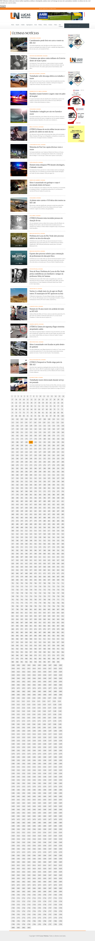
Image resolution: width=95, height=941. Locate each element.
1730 (13, 904)
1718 (55, 898)
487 (22, 524)
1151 (18, 714)
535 (22, 537)
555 (58, 540)
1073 (28, 688)
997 (49, 662)
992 (26, 662)
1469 (60, 816)
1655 (39, 878)
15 (59, 396)
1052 (23, 681)
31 (12, 403)
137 (13, 429)
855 (58, 622)
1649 (60, 875)
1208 (55, 731)
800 (26, 609)
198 (17, 445)
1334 (34, 773)
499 (22, 527)
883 (22, 632)
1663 (28, 882)
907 (22, 639)
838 (35, 619)
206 (54, 445)
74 (16, 412)
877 (49, 629)
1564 (34, 849)
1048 (55, 678)
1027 (49, 672)
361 (49, 488)
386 (54, 494)
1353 (28, 780)
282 (17, 468)
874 (35, 629)
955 (22, 652)
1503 (28, 829)
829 (49, 616)
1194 (33, 727)
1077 (49, 688)
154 (35, 432)
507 (58, 527)
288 (44, 468)
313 (49, 475)
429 (31, 508)
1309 (60, 763)
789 (31, 606)
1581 (18, 855)
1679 (60, 885)
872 (26, 629)
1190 (13, 727)
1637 (49, 872)
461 (13, 517)
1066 (44, 685)
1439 (60, 806)
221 (13, 452)
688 (63, 576)
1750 (13, 911)
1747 (49, 908)
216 (44, 449)
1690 (13, 891)
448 (63, 511)
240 (44, 455)
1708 (55, 895)
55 (50, 406)
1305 (39, 763)
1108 (54, 698)
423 (58, 504)
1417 (49, 800)
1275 (39, 754)
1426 (44, 803)
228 (44, 452)
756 (44, 596)
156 (44, 432)
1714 (34, 898)
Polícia (45, 24)
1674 (34, 885)
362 (54, 488)
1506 (44, 829)
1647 (49, 875)
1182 (23, 724)
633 (31, 563)
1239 (60, 740)
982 (35, 658)
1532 (23, 839)
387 (58, 494)
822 (17, 616)
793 (49, 606)
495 (58, 524)
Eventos (50, 24)
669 (31, 573)
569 (13, 547)
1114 (33, 701)
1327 (49, 770)
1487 (49, 822)
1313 (28, 767)
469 (49, 517)
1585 (39, 855)
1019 (60, 668)
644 (26, 567)
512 (26, 531)
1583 (28, 855)
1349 (60, 777)
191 (40, 442)
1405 (39, 796)
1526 (44, 836)
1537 (49, 839)
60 (16, 409)
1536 (44, 839)
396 (44, 498)
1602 (23, 862)
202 (35, 445)
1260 (13, 750)
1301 (18, 763)
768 (44, 599)
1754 (34, 911)
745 (49, 593)
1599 (60, 859)
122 (53, 422)
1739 (60, 904)
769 (49, 599)
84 (54, 412)
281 (13, 468)
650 (54, 567)
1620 (13, 868)
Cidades (23, 24)
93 (35, 416)
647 (40, 567)
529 (49, 534)
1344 (34, 777)
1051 (18, 681)
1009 (60, 665)
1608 (55, 862)
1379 (60, 786)
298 (35, 472)
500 (26, 527)
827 (40, 616)
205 (49, 445)
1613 (28, 865)
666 (17, 573)
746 (54, 593)
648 (44, 567)
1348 (55, 777)
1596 (44, 859)
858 (17, 626)
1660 (13, 882)
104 (26, 419)
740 (26, 593)
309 (31, 475)
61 (20, 409)
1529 (60, 836)
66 (39, 409)
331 (22, 481)
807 (58, 609)
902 (54, 636)
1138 (54, 708)
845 (13, 622)
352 (63, 485)
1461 (18, 816)
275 (40, 465)
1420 (13, 803)
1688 (55, 888)
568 (63, 544)
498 (17, 527)
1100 (13, 698)
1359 (60, 780)
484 (63, 521)
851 (40, 622)
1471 (18, 819)
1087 (49, 691)
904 (63, 636)
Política (40, 24)
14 (55, 396)
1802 (23, 927)
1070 (13, 688)
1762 (23, 914)
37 (35, 403)
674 (54, 573)
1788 (55, 921)
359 (40, 488)
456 (44, 514)
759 (58, 596)
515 (40, 531)
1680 (13, 888)
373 (49, 491)
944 (26, 649)
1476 (44, 819)
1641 (18, 875)
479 (40, 521)
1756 (44, 911)
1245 (39, 744)
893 (13, 636)
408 (44, 501)
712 (63, 583)
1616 (44, 865)
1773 (28, 918)
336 (44, 481)
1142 (23, 711)
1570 (13, 852)
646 (35, 567)
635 (40, 563)
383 (40, 494)
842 (54, 619)
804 (44, 609)
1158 (54, 714)
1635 (39, 872)
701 (13, 583)
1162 (23, 718)
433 (49, 508)
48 (24, 406)
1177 (49, 721)
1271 (18, 754)
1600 (13, 862)
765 (31, 599)
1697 (49, 891)
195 (58, 442)
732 (44, 590)
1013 (28, 668)
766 (35, 599)
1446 (44, 809)
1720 (13, 901)
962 (54, 652)
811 (22, 613)
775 (22, 603)
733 (49, 590)
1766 (44, 914)
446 (54, 511)
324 (44, 478)
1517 (49, 832)
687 (58, 576)
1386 (44, 790)
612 (44, 557)
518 (53, 531)
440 (26, 511)
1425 (39, 803)
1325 (39, 770)
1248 (55, 744)
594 (17, 554)
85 (58, 412)
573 (31, 547)
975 (58, 655)
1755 (39, 911)
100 (62, 416)
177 (31, 439)
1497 (49, 826)
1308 (55, 763)
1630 (13, 872)
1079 (60, 688)
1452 (23, 813)
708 (44, 583)
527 (40, 534)
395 (40, 498)
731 (40, 590)
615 (58, 557)
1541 (18, 842)
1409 (60, 796)
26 (47, 399)
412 (63, 501)
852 (44, 622)
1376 (44, 786)
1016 (44, 668)
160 (63, 432)
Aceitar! (3, 6)
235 (22, 455)
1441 (18, 809)
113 (13, 422)
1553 (28, 845)
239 (40, 455)
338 (54, 481)
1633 (28, 872)
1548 (55, 842)
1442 (23, 809)
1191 (18, 727)
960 (44, 652)
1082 (23, 691)
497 (13, 527)
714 (17, 586)
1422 (23, 803)
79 (35, 412)
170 (54, 435)
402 (17, 501)
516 (44, 531)
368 (26, 491)
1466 (44, 816)
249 (31, 458)
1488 (55, 822)
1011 (18, 668)
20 (24, 399)
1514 (34, 832)
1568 (55, 849)
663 (58, 570)
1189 (59, 724)
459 (58, 514)
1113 (28, 701)
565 (49, 544)
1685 (39, 888)
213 (31, 449)
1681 (18, 888)
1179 (59, 721)
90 (24, 416)
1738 (55, 904)
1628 (55, 868)
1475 (39, 819)
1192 (23, 727)
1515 (39, 832)
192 (44, 442)
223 (22, 452)
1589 (60, 855)
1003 (28, 665)
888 (44, 632)
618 (17, 560)
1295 (39, 760)
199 (22, 445)
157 (49, 432)
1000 (13, 665)
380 (26, 494)
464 (26, 517)
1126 (44, 704)
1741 (18, 908)
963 (58, 652)
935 (40, 645)
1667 (49, 882)
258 (17, 462)
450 (17, 514)
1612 (23, 865)
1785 (39, 921)
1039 (60, 675)
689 (13, 580)
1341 (18, 777)
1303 (28, 763)
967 (22, 655)
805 (49, 609)
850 (35, 622)
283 (22, 468)
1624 (34, 868)
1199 (59, 727)
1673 (28, 885)
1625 (39, 868)
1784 (34, 921)
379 (22, 494)
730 (35, 590)
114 (17, 422)
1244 (34, 744)
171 (58, 435)
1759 (60, 911)
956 (26, 652)
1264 (34, 750)
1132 (23, 708)
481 (49, 521)
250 (35, 458)
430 (35, 508)
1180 (13, 724)
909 (31, 639)
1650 (13, 878)
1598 (55, 859)
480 (44, 521)
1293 (28, 760)
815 (40, 613)
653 (13, 570)
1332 (23, 773)
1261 (18, 750)
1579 (60, 852)
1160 (13, 718)
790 (35, 606)
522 (17, 534)
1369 (60, 783)
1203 (28, 731)
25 (43, 399)
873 (31, 629)
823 (22, 616)
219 (58, 449)
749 (13, 596)
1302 (23, 763)
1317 (49, 767)
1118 (54, 701)
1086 (44, 691)
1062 (23, 685)
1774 (34, 918)
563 (40, 544)
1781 (18, 921)
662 (54, 570)
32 (16, 403)
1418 (55, 800)
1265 (39, 750)
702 (17, 583)
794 (54, 606)
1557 (49, 845)
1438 (55, 806)
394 (35, 498)
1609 (60, 862)
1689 (60, 888)
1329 (60, 770)
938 (54, 645)
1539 (60, 839)
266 (54, 462)
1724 (34, 901)
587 (40, 550)
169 (49, 435)
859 (22, 626)
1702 (23, 895)
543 (58, 537)
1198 (54, 727)
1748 (55, 908)
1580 (13, 855)
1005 (39, 665)
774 (17, 603)
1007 (49, 665)
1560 (13, 849)
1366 (44, 783)
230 (54, 452)
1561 (18, 849)
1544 (34, 842)
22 (31, 399)
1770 (13, 918)
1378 (55, 786)
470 (54, 517)
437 (13, 511)
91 (27, 416)
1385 (39, 790)
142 (35, 429)
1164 (33, 718)
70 (54, 409)
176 (26, 439)
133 (49, 426)
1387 (49, 790)
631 (22, 563)
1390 (13, 793)
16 (63, 396)
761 (13, 599)
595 (22, 554)
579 (58, 547)
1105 (39, 698)
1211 (18, 734)
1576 (44, 852)
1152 (23, 714)
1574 (34, 852)
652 (63, 567)
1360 (13, 783)
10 (40, 396)
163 (22, 435)
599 (40, 554)
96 (47, 416)
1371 (18, 786)
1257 (49, 747)
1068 (55, 685)
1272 (23, 754)
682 (35, 576)
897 (31, 636)
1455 (39, 813)
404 (26, 501)
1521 (18, 836)
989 (13, 662)
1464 (34, 816)
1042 (23, 678)
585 (31, 550)
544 (63, 537)
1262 (23, 750)
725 (13, 590)
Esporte (17, 24)
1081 (18, 691)
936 (44, 645)
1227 (49, 737)
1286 (44, 757)
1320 (13, 770)
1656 (44, 878)
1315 (39, 767)
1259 (60, 747)
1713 (28, 898)
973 (49, 655)
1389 (60, 790)
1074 (34, 688)
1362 (23, 783)
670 (35, 573)
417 (31, 504)
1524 (34, 836)
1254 (34, 747)
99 (58, 416)
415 (22, 504)
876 (44, 629)
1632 (23, 872)
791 (40, 606)
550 (35, 540)
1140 (13, 711)
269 (13, 465)
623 (40, 560)
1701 (18, 895)
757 (49, 596)
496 (63, 524)
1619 (60, 865)
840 (44, 619)
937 (49, 645)
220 (63, 449)
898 (35, 636)
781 (49, 603)
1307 (49, 763)
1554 (34, 845)
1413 (28, 800)
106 (35, 419)
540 (44, 537)
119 (40, 422)
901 (49, 636)
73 (12, 412)
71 (58, 409)
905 (13, 639)
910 (35, 639)
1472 (23, 819)
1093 (28, 695)
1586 (44, 855)
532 (63, 534)
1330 (13, 773)
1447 (49, 809)
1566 (44, 849)
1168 (54, 718)
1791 (18, 924)
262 (35, 462)
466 (35, 517)
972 (44, 655)
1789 (60, 921)
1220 (13, 737)
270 (17, 465)
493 (49, 524)
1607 (49, 862)
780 (44, 603)
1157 (49, 714)
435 (58, 508)
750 (17, 596)
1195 (39, 727)
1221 (18, 737)
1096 (44, 695)
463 (22, 517)
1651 (18, 878)
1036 (44, 675)
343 (22, 485)
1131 (18, 708)
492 (44, 524)
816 (44, 613)
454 (35, 514)
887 (40, 632)
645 (31, 567)
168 (44, 435)
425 (13, 508)
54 (47, 406)
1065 (39, 685)
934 (35, 645)
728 (26, 590)
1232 (23, 740)
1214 (34, 734)
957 (31, 652)
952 (63, 649)
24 (39, 399)
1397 (49, 793)
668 (26, 573)
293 (13, 472)
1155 (39, 714)
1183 (28, 724)
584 (26, 550)
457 (49, 514)
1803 (28, 927)
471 (58, 517)
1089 (60, 691)
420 (44, 504)
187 (22, 442)
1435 (39, 806)
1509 (60, 829)
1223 (28, 737)
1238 (55, 740)
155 (40, 432)
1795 (39, 924)
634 (35, 563)
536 (26, 537)
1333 (28, 773)
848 (26, 622)
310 (35, 475)
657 (31, 570)
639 (58, 563)
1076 (44, 688)
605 (13, 557)
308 (26, 475)
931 (22, 645)
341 (13, 485)
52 (39, 406)
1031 (18, 675)
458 (54, 514)
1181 (18, 724)
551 (40, 540)
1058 (55, 681)
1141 (18, 711)
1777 (49, 918)
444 (44, 511)
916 (63, 639)
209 (13, 449)
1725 (39, 901)
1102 (23, 698)
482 (54, 521)
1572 (23, 852)
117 (31, 422)
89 (20, 416)
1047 (49, 678)
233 (13, 455)
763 (22, 599)
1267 (49, 750)
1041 (18, 678)
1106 (44, 698)
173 (13, 439)
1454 (34, 813)
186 (17, 442)
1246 (44, 744)
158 (54, 432)
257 (13, 462)
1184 (33, 724)
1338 (55, 773)
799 (22, 609)
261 (31, 462)
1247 (49, 744)
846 (17, 622)
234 (17, 455)
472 (63, 517)
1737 (49, 904)
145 (49, 429)
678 (17, 576)
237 (31, 455)
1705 (39, 895)
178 (35, 439)
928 (63, 642)
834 (17, 619)
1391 (18, 793)
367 (22, 491)
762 (17, 599)
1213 (28, 734)
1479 (60, 819)
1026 (44, 672)
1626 (44, 868)
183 (58, 439)
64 (31, 409)
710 (54, 583)
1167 (49, 718)
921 (31, 642)
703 (22, 583)
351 (58, 485)
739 (22, 593)
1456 (44, 813)
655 (22, 570)
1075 (39, 688)
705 (31, 583)
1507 (49, 829)
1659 (60, 878)
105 (31, 419)
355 (22, 488)
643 (22, 567)
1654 (34, 878)
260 (26, 462)
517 (49, 531)
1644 (34, 875)
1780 (13, 921)
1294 (34, 760)
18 (16, 399)
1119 (59, 701)
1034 (34, 675)
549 (31, 540)
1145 (39, 711)
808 (63, 609)
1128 (54, 704)
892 (63, 632)
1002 (23, 665)
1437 (49, 806)
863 (40, 626)
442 (35, 511)
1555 (39, 845)
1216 (44, 734)
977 (13, 658)
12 (48, 396)
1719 (60, 898)
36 (31, 403)
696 (44, 580)
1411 (18, 800)
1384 (34, 790)
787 (22, 606)
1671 (18, 885)
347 (40, 485)
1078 (55, 688)
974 (54, 655)
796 (63, 606)
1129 (59, 704)
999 (58, 662)
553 (49, 540)
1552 (23, 845)
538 (35, 537)
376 (63, 491)
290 (54, 468)
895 (22, 636)
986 (54, 658)
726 (17, 590)
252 (44, 458)
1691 (18, 891)
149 (13, 432)
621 (31, 560)
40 (47, 403)
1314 (34, 767)
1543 (28, 842)
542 (54, 537)
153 (31, 432)
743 (40, 593)
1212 (23, 734)
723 (58, 586)
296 (26, 472)
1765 (39, 914)
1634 (34, 872)
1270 (13, 754)
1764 (34, 914)
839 (40, 619)
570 (17, 547)
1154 (33, 714)
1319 (60, 767)
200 (26, 445)
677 (13, 576)
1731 (18, 904)
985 (49, 658)
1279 (60, 754)
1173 (28, 721)
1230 (13, 740)
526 (35, 534)
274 (35, 465)
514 (35, 531)
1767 (49, 914)
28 (54, 399)
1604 (34, 862)
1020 (13, 672)
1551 (18, 845)
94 (39, 416)
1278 (55, 754)
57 (58, 406)
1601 (18, 862)
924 (44, 642)
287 (40, 468)
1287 (49, 757)
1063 (28, 685)
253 (49, 458)
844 (63, 619)
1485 (39, 822)
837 (31, 619)
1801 (18, 927)
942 (17, 649)
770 (54, 599)
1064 (34, 685)
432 (44, 508)
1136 (44, 708)
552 (44, 540)
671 (40, 573)
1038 (55, 675)
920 (26, 642)
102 (17, 419)
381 (31, 494)
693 (31, 580)
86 (62, 412)
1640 (13, 875)
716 (26, 586)
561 (31, 544)
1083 (28, 691)
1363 (28, 783)
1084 (34, 691)
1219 (60, 734)
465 (31, 517)
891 (58, 632)
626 (54, 560)
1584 (34, 855)
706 (35, 583)
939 (58, 645)
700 (63, 580)
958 (35, 652)
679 (22, 576)
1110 (13, 701)
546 (17, 540)
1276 (44, 754)
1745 (39, 908)
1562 (23, 849)
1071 (18, 688)
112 (62, 419)
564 (44, 544)
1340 (13, 777)
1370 (13, 786)
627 (58, 560)
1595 (39, 859)
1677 (49, 885)
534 (17, 537)
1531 (18, 839)
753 (31, 596)
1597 (49, 859)
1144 (33, 711)
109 (49, 419)
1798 (55, 924)
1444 (34, 809)
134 (54, 426)
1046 (44, 678)
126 (17, 426)
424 (63, 504)
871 (22, 629)
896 (26, 636)
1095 (39, 695)
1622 (23, 868)
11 (44, 396)
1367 (49, 783)
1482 (23, 822)
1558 (55, 845)
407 (40, 501)
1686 (44, 888)
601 (49, 554)
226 (35, 452)
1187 (49, 724)
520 (63, 531)
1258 (55, 747)
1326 (44, 770)
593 (13, 554)
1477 (49, 819)
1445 (39, 809)
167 (40, 435)
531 (58, 534)
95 (43, 416)
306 (17, 475)
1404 (34, 796)
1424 (34, 803)
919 (22, 642)
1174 (33, 721)
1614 (34, 865)
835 (22, 619)
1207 (49, 731)
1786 (44, 921)
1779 (60, 918)
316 (63, 475)
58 (62, 406)
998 (54, 662)
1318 (55, 767)
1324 (34, 770)
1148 (54, 711)
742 (35, 593)
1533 (28, 839)
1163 (28, 718)
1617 (49, 865)
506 (54, 527)
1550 (13, 845)
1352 (23, 780)
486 (17, 524)
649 (49, 567)
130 (35, 426)
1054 (34, 681)
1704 (34, 895)
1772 (23, 918)
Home (12, 24)
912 (44, 639)
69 (50, 409)
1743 (28, 908)
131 (40, 426)
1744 (34, 908)
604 (63, 554)
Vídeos (55, 24)
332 (26, 481)
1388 (55, 790)
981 (31, 658)
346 (35, 485)
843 (58, 619)
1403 (28, 796)
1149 (59, 711)
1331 (18, 773)
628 (63, 560)
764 (26, 599)
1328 (55, 770)
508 (63, 527)
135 (58, 426)
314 (53, 475)
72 (62, 409)
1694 (34, 891)
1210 (13, 734)
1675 (39, 885)
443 (40, 511)
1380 (13, 790)
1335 (39, 773)
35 (27, 403)
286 (35, 468)
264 (44, 462)
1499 (60, 826)
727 (22, 590)
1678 (55, 885)
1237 (49, 740)
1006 (44, 665)
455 (40, 514)
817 (49, 613)
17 (12, 399)
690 (17, 580)
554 (54, 540)
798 (17, 609)
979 (22, 658)
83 (50, 412)
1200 (13, 731)
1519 (60, 832)
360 (44, 488)
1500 (13, 829)
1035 (39, 675)
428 (26, 508)
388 (63, 494)
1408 (55, 796)
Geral (35, 24)
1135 (39, 708)
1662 (23, 882)
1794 (34, 924)
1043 (28, 678)
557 (13, 544)
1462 (23, 816)
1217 (49, 734)
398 (54, 498)
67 (43, 409)
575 (40, 547)
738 (17, 593)
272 (26, 465)
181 (49, 439)
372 (44, 491)
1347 (49, 777)
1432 (23, 806)
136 (63, 426)
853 (49, 622)
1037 (49, 675)
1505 (39, 829)
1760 (13, 914)
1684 (34, 888)
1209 (60, 731)
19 (20, 399)
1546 (44, 842)
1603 (28, 862)
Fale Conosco (61, 25)
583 (22, 550)
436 (63, 508)
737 (13, 593)
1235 (39, 740)
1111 (18, 701)
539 (40, 537)
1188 (54, 724)
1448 (55, 809)
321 (31, 478)
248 (26, 458)
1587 (49, 855)
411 (58, 501)
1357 (49, 780)
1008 (55, 665)
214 (35, 449)
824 (26, 616)
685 (49, 576)
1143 (28, 711)
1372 (23, 786)
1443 (28, 809)
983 (40, 658)
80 (39, 412)
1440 (13, 809)
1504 (34, 829)
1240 (13, 744)
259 (22, 462)
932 (26, 645)
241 (49, 455)
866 (54, 626)
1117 (49, 701)
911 (40, 639)
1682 (23, 888)
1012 (23, 668)
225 (31, 452)
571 (22, 547)
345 (31, 485)
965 (13, 655)
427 (22, 508)
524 (26, 534)
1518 (55, 832)
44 (62, 403)
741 (31, 593)
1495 (39, 826)
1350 (13, 780)
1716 (44, 898)
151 (22, 432)
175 (22, 439)
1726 (44, 901)
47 (20, 406)
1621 (18, 868)
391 (22, 498)
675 (58, 573)
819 (58, 613)
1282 (23, 757)
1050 (13, 681)
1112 (23, 701)
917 (13, 642)
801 (31, 609)
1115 (38, 701)
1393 (28, 793)
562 (35, 544)
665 (13, 573)
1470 (13, 819)
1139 (59, 708)
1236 (44, 740)
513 (31, 531)
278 (54, 465)
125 (13, 426)
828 (44, 616)
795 (58, 606)
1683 (28, 888)
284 (26, 468)
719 (40, 586)
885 (31, 632)
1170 (13, 721)
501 (31, 527)
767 (40, 599)
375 (58, 491)
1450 (13, 813)
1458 (55, 813)
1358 (55, 780)
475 (22, 521)
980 (26, 658)
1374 (34, 786)
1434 (34, 806)
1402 (23, 796)
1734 (34, 904)
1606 (44, 862)
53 (43, 406)
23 (35, 399)
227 (40, 452)
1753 (28, 911)
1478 (55, 819)
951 (58, 649)
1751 (18, 911)
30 (62, 399)
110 (54, 419)
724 (63, 586)
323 (40, 478)
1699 (60, 891)
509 (13, 531)
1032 (23, 675)
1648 (55, 875)
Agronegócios (29, 24)
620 (26, 560)
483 (58, 521)
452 (26, 514)
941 (13, 649)
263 (40, 462)
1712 (23, 898)
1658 (55, 878)
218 (53, 449)
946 (35, 649)
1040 (13, 678)
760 (63, 596)
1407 (49, 796)
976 (63, 655)
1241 (18, 744)
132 (44, 426)
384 (44, 494)
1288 (55, 757)
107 (40, 419)
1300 (13, 763)
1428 (55, 803)
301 (49, 472)
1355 (39, 780)
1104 (33, 698)
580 (63, 547)
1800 (13, 927)
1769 (60, 914)
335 (40, 481)
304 (63, 472)
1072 (23, 688)
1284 (34, 757)
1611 (18, 865)
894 (17, 636)
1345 (39, 777)
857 (13, 626)
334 (35, 481)
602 (54, 554)
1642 (23, 875)
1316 (44, 767)
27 (50, 399)
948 (44, 649)
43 (58, 403)
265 (49, 462)
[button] (39, 16)
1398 (55, 793)
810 (17, 613)
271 (22, 465)
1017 (49, 668)
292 (63, 468)
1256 (44, 747)
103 (22, 419)
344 (26, 485)
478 (35, 521)
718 (35, 586)
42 (54, 403)
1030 (13, 675)
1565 (39, 849)
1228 (55, 737)
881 (13, 632)
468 (44, 517)
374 (54, 491)
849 (31, 622)
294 (17, 472)
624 (44, 560)
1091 (18, 695)
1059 (60, 681)
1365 (39, 783)
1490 (13, 826)
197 (13, 445)
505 (49, 527)
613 (49, 557)
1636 (44, 872)
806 (54, 609)
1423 (28, 803)
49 (27, 406)
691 (22, 580)
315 (58, 475)
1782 (23, 921)
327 (58, 478)
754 (35, 596)
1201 (18, 731)
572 (26, 547)
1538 (55, 839)
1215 (39, 734)
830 (54, 616)
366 (17, 491)
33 (20, 403)
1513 (28, 832)
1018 (55, 668)
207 (58, 445)
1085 (39, 691)
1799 (60, 924)
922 (35, 642)
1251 (18, 747)
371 (40, 491)
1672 (23, 885)
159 (58, 432)
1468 (55, 816)
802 (35, 609)
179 (40, 439)
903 (58, 636)
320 (26, 478)
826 (35, 616)
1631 (18, 872)
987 (58, 658)
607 (22, 557)
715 (22, 586)
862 (35, 626)
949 (49, 649)
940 (63, 645)
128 (26, 426)
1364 (34, 783)
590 (54, 550)
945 (31, 649)
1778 (55, 918)
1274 (34, 754)
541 (49, 537)
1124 (33, 704)
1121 (18, 704)
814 (35, 613)
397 (49, 498)
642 (17, 567)
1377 (49, 786)
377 (13, 494)
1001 (18, 665)
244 (63, 455)
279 (58, 465)
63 (27, 409)
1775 (39, 918)
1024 (34, 672)
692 (26, 580)
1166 (44, 718)
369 (31, 491)
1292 (23, 760)
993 (31, 662)
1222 (23, 737)
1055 (39, 681)
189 (31, 442)
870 (17, 629)
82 (47, 412)
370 (35, 491)
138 (17, 429)
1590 (13, 859)
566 (54, 544)
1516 (44, 832)
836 (26, 619)
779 (40, 603)
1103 (28, 698)
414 (17, 504)
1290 (13, 760)
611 (40, 557)
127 (22, 426)
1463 (28, 816)
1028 (55, 672)
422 (54, 504)
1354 (34, 780)
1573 (28, 852)
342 (17, 485)
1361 (18, 783)
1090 (13, 695)
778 (35, 603)
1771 (18, 918)
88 (16, 416)
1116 (43, 701)
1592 (23, 859)
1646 (44, 875)
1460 (13, 816)
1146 (44, 711)
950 (54, 649)
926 (54, 642)
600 (44, 554)
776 (26, 603)
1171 (18, 721)
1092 (23, 695)
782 (54, 603)
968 (26, 655)
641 (13, 567)
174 (17, 439)
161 (13, 435)
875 (40, 629)
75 (20, 412)
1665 (39, 882)
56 (54, 406)
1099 (60, 695)
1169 (59, 718)
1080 (13, 691)
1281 (18, 757)
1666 (44, 882)
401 (13, 501)
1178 (54, 721)
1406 (44, 796)
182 (54, 439)
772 (63, 599)
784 (63, 603)
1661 (18, 882)
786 (17, 606)
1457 (49, 813)
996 (44, 662)
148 (63, 429)
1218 (55, 734)
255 (58, 458)
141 (31, 429)
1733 (28, 904)
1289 (60, 757)
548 (26, 540)
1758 (55, 911)
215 (40, 449)
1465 (39, 816)
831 (58, 616)
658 (35, 570)
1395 (39, 793)
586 (35, 550)
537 (31, 537)
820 (63, 613)
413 (13, 504)
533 (13, 537)
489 (31, 524)
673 (49, 573)
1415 (39, 800)
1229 (60, 737)
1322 (23, 770)
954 (17, 652)
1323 (28, 770)
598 (35, 554)
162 (17, 435)
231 (58, 452)
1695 (39, 891)
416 (26, 504)
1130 (13, 708)
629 (13, 563)
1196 (44, 727)
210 (17, 449)
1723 (28, 901)
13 (51, 396)
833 (13, 619)
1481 (18, 822)
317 (13, 478)
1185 (39, 724)
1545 (39, 842)
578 (54, 547)
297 (31, 472)
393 (31, 498)
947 (40, 649)
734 (54, 590)
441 (31, 511)
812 (26, 613)
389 (13, 498)
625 (49, 560)
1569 (60, 849)
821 (13, 616)
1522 (23, 836)
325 (49, 478)
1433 (28, 806)
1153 (28, 714)
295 (22, 472)
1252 (23, 747)
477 (31, 521)
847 (22, 622)
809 (13, 613)
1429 (60, 803)
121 (49, 422)
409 (49, 501)
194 (54, 442)
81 (43, 412)
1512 (23, 832)
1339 (60, 773)
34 (24, 403)
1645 (39, 875)
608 (26, 557)
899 (40, 636)
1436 (44, 806)
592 (63, 550)
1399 (60, 793)
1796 (44, 924)
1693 (28, 891)
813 (31, 613)
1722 (23, 901)
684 (44, 576)
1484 (34, 822)
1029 (60, 672)
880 (63, 629)
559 (22, 544)
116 (26, 422)
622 (35, 560)
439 (22, 511)
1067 (49, 685)
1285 (39, 757)
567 (58, 544)
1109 (59, 698)
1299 (60, 760)
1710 (13, 898)
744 (44, 593)
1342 (23, 777)
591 (58, 550)
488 (26, 524)
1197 (49, 727)
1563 (28, 849)
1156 (44, 714)
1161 (18, 718)
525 (31, 534)
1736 (44, 904)
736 (63, 590)
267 (58, 462)
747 (58, 593)
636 (44, 563)
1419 (60, 800)
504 (44, 527)
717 (31, 586)
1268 (55, 750)
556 (63, 540)
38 (39, 403)
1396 (44, 793)
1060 (13, 685)
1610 (13, 865)
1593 (28, 859)
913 (49, 639)
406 (35, 501)
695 (40, 580)
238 (35, 455)
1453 (28, 813)
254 (54, 458)
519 (58, 531)
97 (50, 416)
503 (40, 527)
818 (53, 613)
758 (54, 596)
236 (26, 455)
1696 (44, 891)
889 (49, 632)
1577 (49, 852)
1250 (13, 747)
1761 (18, 914)
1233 (28, 740)
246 (17, 458)
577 (49, 547)
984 (44, 658)
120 (44, 422)
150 (17, 432)
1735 (39, 904)
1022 (23, 672)
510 (17, 531)
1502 (23, 829)
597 (31, 554)
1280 (13, 757)
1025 (39, 672)
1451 (18, 813)
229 (49, 452)
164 (26, 435)
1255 (39, 747)
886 (35, 632)
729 (31, 590)
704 (26, 583)
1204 (34, 731)
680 (26, 576)
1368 (55, 783)
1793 (28, 924)
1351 (18, 780)
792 (44, 606)
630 (17, 563)
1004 (34, 665)
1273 (28, 754)
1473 (28, 819)
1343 (28, 777)
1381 (18, 790)
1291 (18, 760)
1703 (28, 895)
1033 (28, 675)
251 (40, 458)
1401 (18, 796)
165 (31, 435)
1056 (44, 681)
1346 (44, 777)
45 (12, 406)
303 (58, 472)
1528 (55, 836)
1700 (13, 895)
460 (63, 514)
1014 (34, 668)
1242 (23, 744)
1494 (34, 826)
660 (44, 570)
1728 (55, 901)
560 (26, 544)
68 (47, 409)
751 (22, 596)
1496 (44, 826)
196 (63, 442)
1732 (23, 904)
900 (44, 636)
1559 (60, 845)
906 (17, 639)
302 (54, 472)
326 (54, 478)
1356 (44, 780)
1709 (60, 895)
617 (13, 560)
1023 (28, 672)
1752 (23, 911)
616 (63, 557)
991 (22, 662)
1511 (18, 832)
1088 (55, 691)
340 (63, 481)
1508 (55, 829)
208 (63, 445)
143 (40, 429)
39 (43, 403)
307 (22, 475)
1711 (18, 898)
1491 (18, 826)
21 (27, 399)
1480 (13, 822)
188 (26, 442)
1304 (34, 763)
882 (17, 632)
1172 (23, 721)
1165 (39, 718)
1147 (49, 711)
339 (58, 481)
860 (26, 626)
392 (26, 498)
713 (13, 586)
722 (54, 586)
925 (49, 642)
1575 (39, 852)
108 (44, 419)
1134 (33, 708)
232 (63, 452)
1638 (55, 872)
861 (31, 626)
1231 (18, 740)
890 (54, 632)
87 (12, 416)
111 (58, 419)
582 (17, 550)
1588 (55, 855)
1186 (44, 724)
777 (31, 603)
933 (31, 645)
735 (58, 590)
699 (58, 580)
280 (63, 465)
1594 (34, 859)
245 (13, 458)
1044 (34, 678)
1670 (13, 885)
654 (17, 570)
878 (54, 629)
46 (16, 406)
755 (40, 596)
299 (40, 472)
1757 (49, 911)
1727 (49, 901)
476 (26, 521)
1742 (23, 908)
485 (13, 524)
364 (63, 488)
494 (54, 524)
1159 (59, 714)
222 (17, 452)
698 (54, 580)
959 (40, 652)
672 (44, 573)
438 (17, 511)
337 (49, 481)
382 (35, 494)
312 (44, 475)
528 (44, 534)
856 (63, 622)
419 (40, 504)
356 (26, 488)
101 (13, 419)
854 (54, 622)
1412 (23, 800)
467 (40, 517)
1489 (60, 822)
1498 (55, 826)
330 (17, 481)
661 (49, 570)
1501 (18, 829)
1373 (28, 786)
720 (44, 586)
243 (58, 455)
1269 (60, 750)
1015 (39, 668)
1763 (28, 914)
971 (40, 655)
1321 (18, 770)
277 (49, 465)
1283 (28, 757)
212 (26, 449)
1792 (23, 924)
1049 (60, 678)
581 (13, 550)
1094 (34, 695)
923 (40, 642)
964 (63, 652)
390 (17, 498)
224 (26, 452)
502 (35, 527)
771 (58, 599)
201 (31, 445)
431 (40, 508)
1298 (55, 760)
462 (17, 517)
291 (58, 468)
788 (26, 606)
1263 (28, 750)
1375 (39, 786)
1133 (28, 708)
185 (13, 442)
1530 (13, 839)
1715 (39, 898)
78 (31, 412)
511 (22, 531)
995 (40, 662)
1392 (23, 793)
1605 (39, 862)
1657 (49, 878)
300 (44, 472)
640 (63, 563)
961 (49, 652)
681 (31, 576)
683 (40, 576)
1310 (13, 767)
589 (49, 550)
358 (35, 488)
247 (22, 458)
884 (26, 632)
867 (58, 626)
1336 (44, 773)
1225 (39, 737)
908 (26, 639)
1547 (49, 842)
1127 (49, 704)
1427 (49, 803)
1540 (13, 842)
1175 (39, 721)
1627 (49, 868)
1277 (49, 754)
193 (49, 442)
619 (22, 560)
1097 (49, 695)
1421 (18, 803)
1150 (13, 714)
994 (35, 662)
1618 (55, 865)
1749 (60, 908)
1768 (55, 914)
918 (17, 642)
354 (17, 488)
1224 (34, 737)
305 (13, 475)
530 (54, 534)
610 (35, 557)
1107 (49, 698)
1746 (44, 908)
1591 (18, 859)
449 (13, 514)
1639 (60, 872)
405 (31, 501)
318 (17, 478)
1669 (60, 882)
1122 (23, 704)
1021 (18, 672)
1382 (23, 790)
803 (40, 609)
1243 (28, 744)
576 (44, 547)
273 (31, 465)
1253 (28, 747)
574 (35, 547)
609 (31, 557)
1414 (34, 800)
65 (35, 409)
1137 (49, 708)
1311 (18, 767)
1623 (28, 868)
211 (22, 449)
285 (31, 468)
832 (63, 616)
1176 (44, 721)
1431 (18, 806)
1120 (13, 704)
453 (31, 514)
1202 (23, 731)
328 (63, 478)
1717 (49, 898)
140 (26, 429)
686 (54, 576)
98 (54, 416)
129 (31, 426)
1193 (28, 727)
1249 (60, 744)
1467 (49, 816)
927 (58, 642)
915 (58, 639)
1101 (18, 698)
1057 (49, 681)
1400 (13, 796)
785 (13, 606)
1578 (55, 852)
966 (17, 655)
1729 (60, 901)
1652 (23, 878)
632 (26, 563)
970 (35, 655)
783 (58, 603)
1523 (28, 836)
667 (22, 573)
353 (13, 488)
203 (40, 445)
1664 (34, 882)
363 (58, 488)
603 (58, 554)
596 (26, 554)
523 (22, 534)
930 (17, 645)
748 (63, 593)
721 (49, 586)
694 (35, 580)
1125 (39, 704)
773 (13, 603)
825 (31, 616)
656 (26, 570)
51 (35, 406)
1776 (44, 918)
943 (22, 649)
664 (63, 570)
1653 (28, 878)
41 (50, 403)
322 (35, 478)
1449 (60, 809)
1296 (44, 760)
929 (13, 645)
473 (13, 521)
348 (44, 485)
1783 (28, 921)
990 (17, 662)
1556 (44, 845)
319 (22, 478)
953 (13, 652)
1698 (55, 891)
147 (58, 429)
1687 (49, 888)
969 (31, 655)
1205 (39, 731)
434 (54, 508)
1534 (34, 839)
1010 (13, 668)
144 (44, 429)
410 (54, 501)
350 (54, 485)
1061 (18, 685)
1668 (55, 882)
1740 (13, 908)
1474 (34, 819)
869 (13, 629)
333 (31, 481)
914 (53, 639)
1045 (39, 678)
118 (35, 422)
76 (24, 412)
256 (63, 458)
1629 (60, 868)
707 (40, 583)
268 (63, 462)
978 (17, 658)
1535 (39, 839)
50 (31, 406)
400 (63, 498)
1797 (49, 924)
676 (63, 573)
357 (31, 488)
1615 (39, 865)
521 (13, 534)
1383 (28, 790)
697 (49, 580)
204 (44, 445)
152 (26, 432)
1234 (34, 740)
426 (17, 508)
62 (24, 409)
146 (54, 429)
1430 (13, 806)
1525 (39, 836)
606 (17, 557)
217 (49, 449)
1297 (49, 760)
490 (35, 524)
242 (54, 455)
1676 (44, 885)
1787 (49, 921)
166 (35, 435)
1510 (13, 832)
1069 (60, 685)
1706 (44, 895)
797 (13, 609)
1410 (13, 800)
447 (58, 511)
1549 (60, 842)
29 (58, 399)
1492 (23, 826)
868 (63, 626)
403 (22, 501)
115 (22, 422)
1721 (18, 901)
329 (13, 481)
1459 (60, 813)
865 (49, 626)
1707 (49, 895)
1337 (49, 773)
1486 (44, 822)
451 (22, 514)
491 (40, 524)
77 (27, 412)
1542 (23, 842)
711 (58, 583)
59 (12, 409)
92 (31, 416)
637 (49, 563)
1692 (23, 891)
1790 (13, 924)
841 (49, 619)
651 (58, 567)
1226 (44, 737)
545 (13, 540)
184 (63, 439)
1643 (28, 875)
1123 (28, 704)
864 (44, 626)
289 (49, 468)
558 (17, 544)
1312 (23, 767)
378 (17, 494)
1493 (28, 826)
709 (49, 583)
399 (58, 498)
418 (35, 504)
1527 (49, 836)
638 (54, 563)
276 (44, 465)
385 (49, 494)
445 (49, 511)
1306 (44, 763)
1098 (55, 695)
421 (49, 504)
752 (26, 596)
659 (40, 570)
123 (58, 422)
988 (63, 658)
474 (17, 521)
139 (22, 429)
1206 (44, 731)
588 (44, 550)
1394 (34, 793)
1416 (44, 800)
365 (13, 491)
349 (49, 485)
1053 (28, 681)
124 (62, 422)
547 (22, 540)
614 (53, 557)
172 (63, 435)
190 (35, 442)
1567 (49, 849)
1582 (23, 855)
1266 (44, 750)
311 (40, 475)
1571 (18, 852)
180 (44, 439)
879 (58, 629)
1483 (28, 822)
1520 (13, 836)
